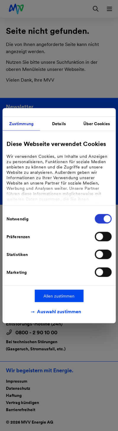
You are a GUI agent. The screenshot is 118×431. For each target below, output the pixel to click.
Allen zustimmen (59, 295)
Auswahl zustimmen (59, 311)
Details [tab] (59, 123)
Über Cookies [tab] (96, 123)
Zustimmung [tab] (21, 123)
